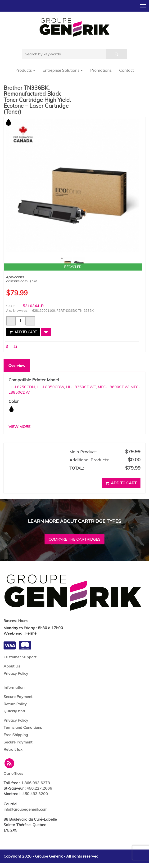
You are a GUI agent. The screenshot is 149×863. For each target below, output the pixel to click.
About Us (12, 666)
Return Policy (15, 704)
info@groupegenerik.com (25, 809)
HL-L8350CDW (50, 386)
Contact (126, 70)
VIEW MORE (19, 426)
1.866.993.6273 (35, 782)
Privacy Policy (16, 673)
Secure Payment (18, 696)
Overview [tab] (16, 365)
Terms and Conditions (23, 727)
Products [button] (25, 70)
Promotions (101, 70)
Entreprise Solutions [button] (63, 70)
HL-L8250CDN (22, 386)
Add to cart (23, 332)
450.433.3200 (35, 793)
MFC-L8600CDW (113, 386)
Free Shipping (16, 734)
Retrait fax (13, 749)
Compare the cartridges (74, 539)
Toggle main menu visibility (143, 5)
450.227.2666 (39, 788)
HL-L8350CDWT (81, 386)
